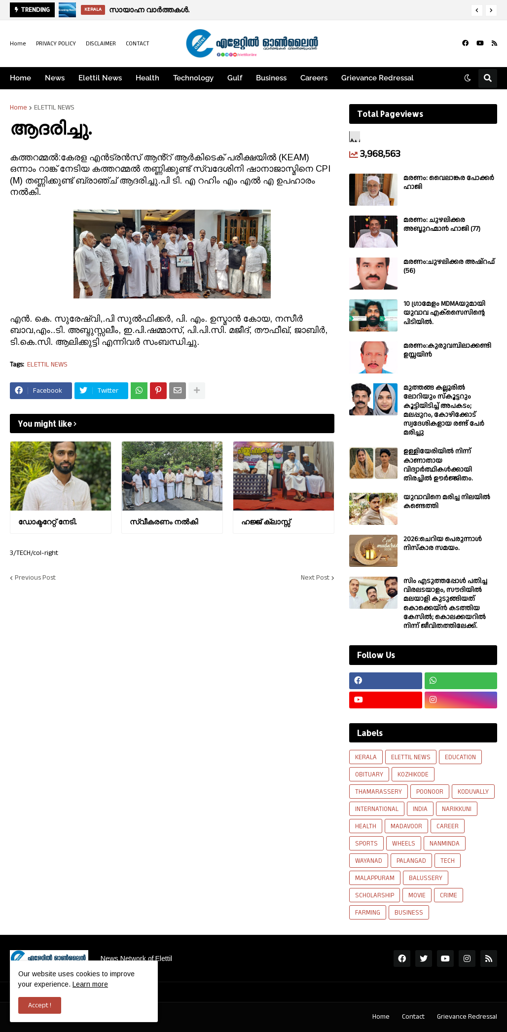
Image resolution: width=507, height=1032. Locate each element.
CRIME (448, 895)
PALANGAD (411, 860)
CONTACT (137, 43)
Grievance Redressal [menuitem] (377, 78)
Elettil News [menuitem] (100, 78)
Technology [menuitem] (193, 78)
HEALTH (365, 826)
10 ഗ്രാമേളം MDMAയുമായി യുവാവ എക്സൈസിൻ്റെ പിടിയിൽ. (444, 313)
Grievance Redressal (467, 1017)
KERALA (366, 757)
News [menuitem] (55, 78)
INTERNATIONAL (376, 809)
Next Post (315, 578)
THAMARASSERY (378, 791)
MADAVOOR (406, 826)
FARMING (367, 912)
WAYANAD (368, 860)
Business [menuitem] (271, 78)
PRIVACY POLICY (56, 43)
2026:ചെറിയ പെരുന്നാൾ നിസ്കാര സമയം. (442, 544)
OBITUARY (369, 774)
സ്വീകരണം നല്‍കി (164, 521)
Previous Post (35, 578)
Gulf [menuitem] (234, 78)
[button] (477, 10)
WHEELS (403, 843)
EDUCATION (460, 757)
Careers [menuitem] (313, 78)
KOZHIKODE (413, 774)
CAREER (447, 826)
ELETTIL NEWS (54, 107)
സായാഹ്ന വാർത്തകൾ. (149, 9)
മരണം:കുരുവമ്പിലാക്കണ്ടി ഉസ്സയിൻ (447, 350)
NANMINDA (445, 843)
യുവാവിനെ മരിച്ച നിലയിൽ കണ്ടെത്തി (446, 502)
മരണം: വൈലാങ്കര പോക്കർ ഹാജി (448, 182)
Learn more (90, 984)
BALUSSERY (425, 878)
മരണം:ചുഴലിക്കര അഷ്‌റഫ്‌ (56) (449, 266)
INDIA (420, 809)
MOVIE (417, 895)
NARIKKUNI (456, 809)
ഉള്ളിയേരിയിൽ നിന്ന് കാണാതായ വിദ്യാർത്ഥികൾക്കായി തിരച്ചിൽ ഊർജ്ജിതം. (438, 465)
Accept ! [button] (39, 1005)
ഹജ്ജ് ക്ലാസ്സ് (265, 521)
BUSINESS (409, 912)
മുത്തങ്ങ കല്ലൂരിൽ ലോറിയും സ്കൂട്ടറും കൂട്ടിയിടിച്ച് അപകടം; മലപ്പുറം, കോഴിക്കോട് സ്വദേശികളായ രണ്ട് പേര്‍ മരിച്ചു (443, 410)
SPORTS (366, 843)
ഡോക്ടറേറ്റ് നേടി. (47, 521)
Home (18, 43)
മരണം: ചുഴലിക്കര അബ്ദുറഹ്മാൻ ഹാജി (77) (441, 224)
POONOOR (429, 791)
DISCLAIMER (101, 43)
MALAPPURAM (375, 878)
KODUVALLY (473, 791)
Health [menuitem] (147, 78)
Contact (413, 1017)
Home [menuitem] (20, 78)
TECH (447, 860)
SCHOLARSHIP (374, 895)
